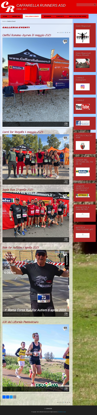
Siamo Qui (16, 16)
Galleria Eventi (32, 16)
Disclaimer (60, 411)
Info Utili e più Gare (77, 16)
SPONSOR (47, 16)
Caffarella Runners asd (41, 5)
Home (5, 16)
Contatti (60, 16)
